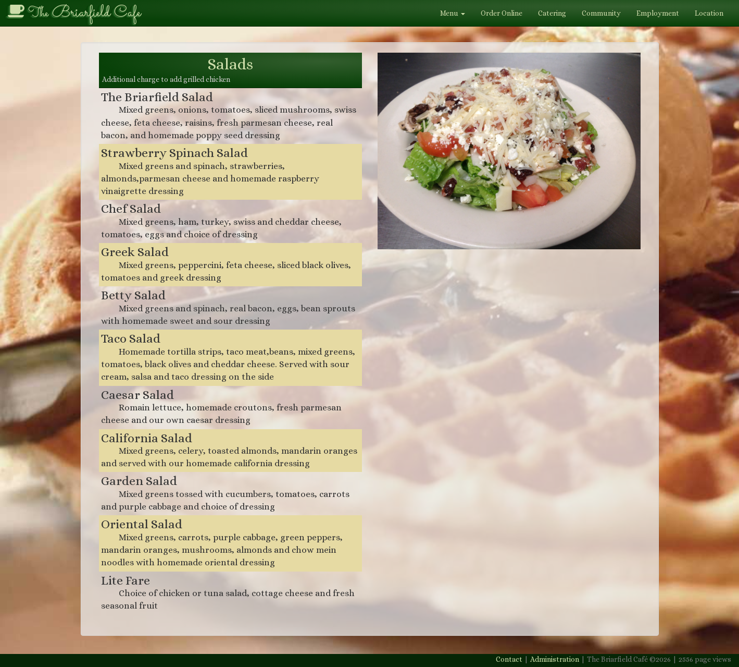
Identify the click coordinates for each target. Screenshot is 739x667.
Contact (509, 659)
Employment (657, 13)
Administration (554, 659)
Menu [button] (452, 13)
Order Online (501, 13)
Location (709, 13)
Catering (552, 13)
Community (601, 13)
